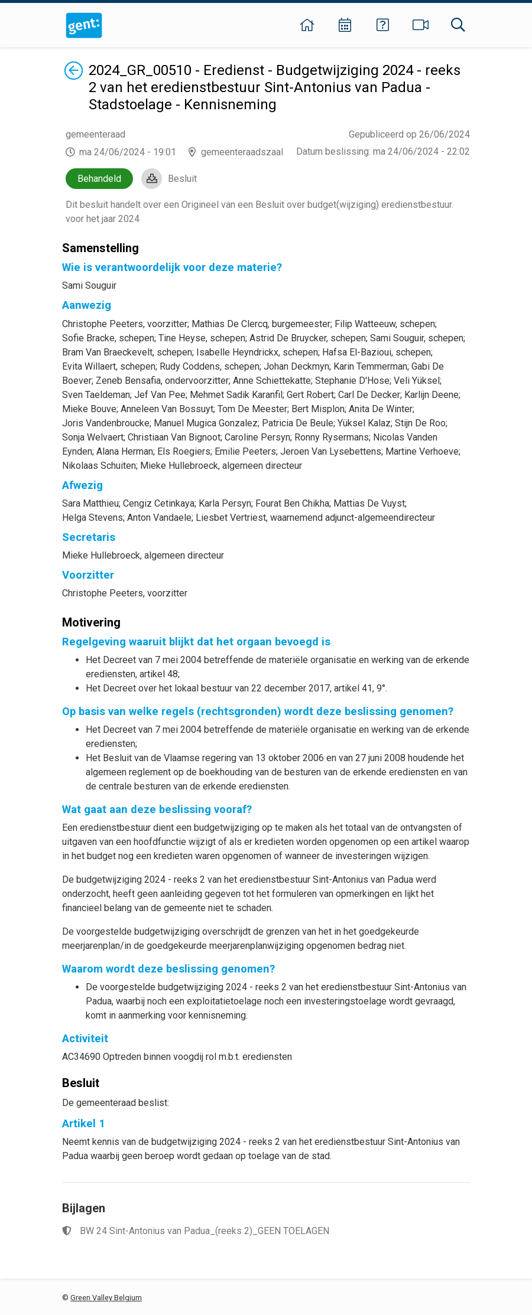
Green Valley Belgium (106, 1297)
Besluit (182, 178)
